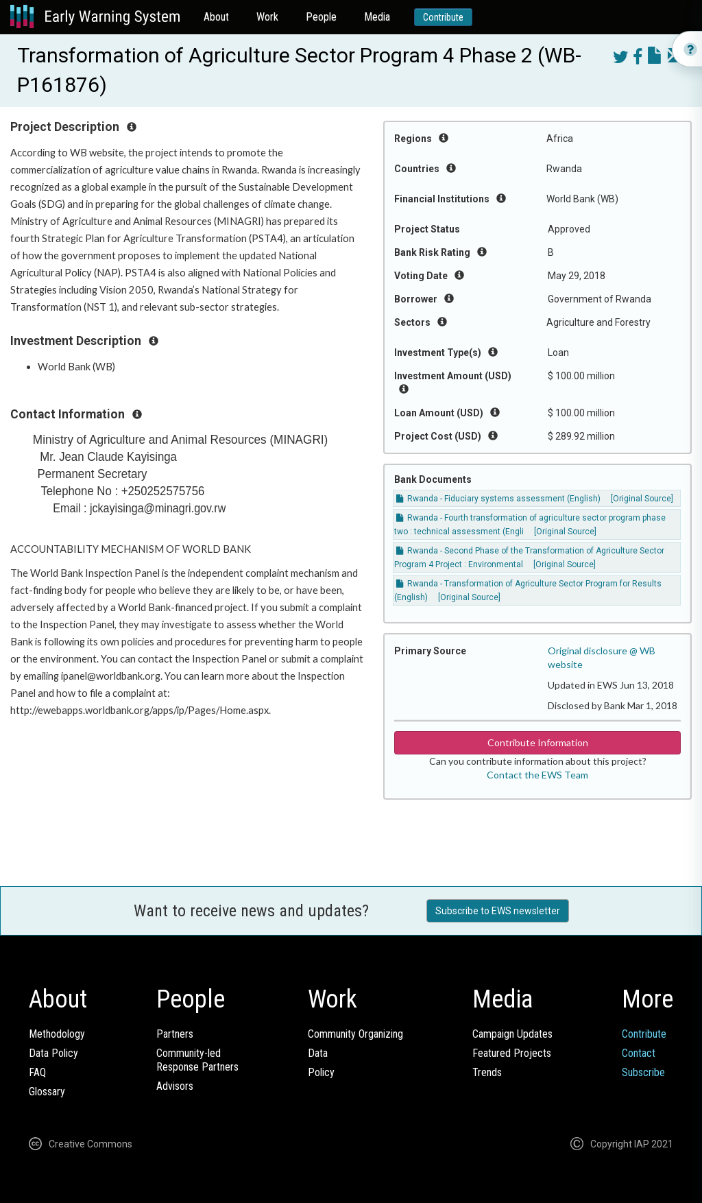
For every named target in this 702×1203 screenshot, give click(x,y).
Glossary (47, 1091)
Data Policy (53, 1053)
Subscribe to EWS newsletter (497, 910)
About (216, 16)
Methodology (57, 1033)
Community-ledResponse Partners (197, 1060)
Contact (638, 1053)
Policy (321, 1072)
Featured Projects (511, 1053)
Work (267, 16)
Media (377, 16)
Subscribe (643, 1072)
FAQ (37, 1072)
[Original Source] (565, 531)
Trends (487, 1072)
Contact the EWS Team (537, 775)
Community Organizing (355, 1033)
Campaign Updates (512, 1033)
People (321, 16)
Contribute (443, 17)
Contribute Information (537, 742)
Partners (174, 1033)
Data (318, 1053)
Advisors (174, 1086)
